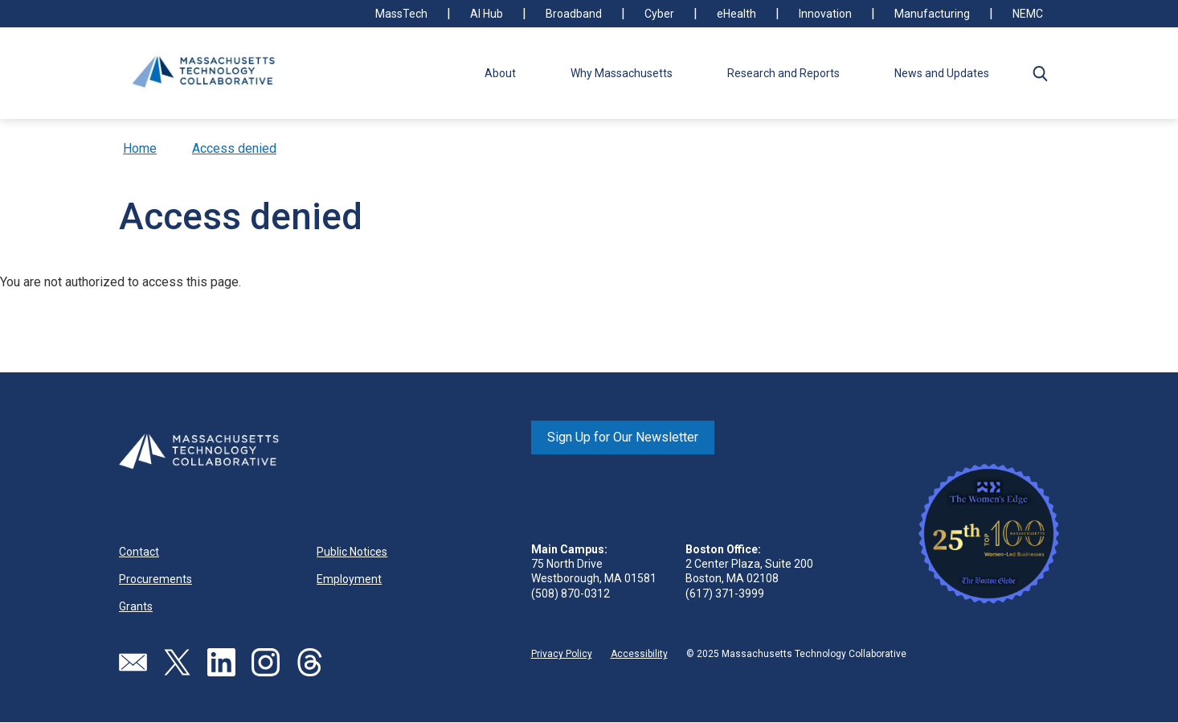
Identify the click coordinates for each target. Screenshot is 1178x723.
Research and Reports (783, 73)
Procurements (155, 579)
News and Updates (941, 73)
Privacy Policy (561, 653)
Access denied (234, 148)
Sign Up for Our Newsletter (622, 437)
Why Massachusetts (622, 73)
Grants (136, 606)
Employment (349, 579)
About (500, 73)
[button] (1040, 73)
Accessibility (639, 653)
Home (140, 148)
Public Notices (352, 551)
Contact (139, 551)
